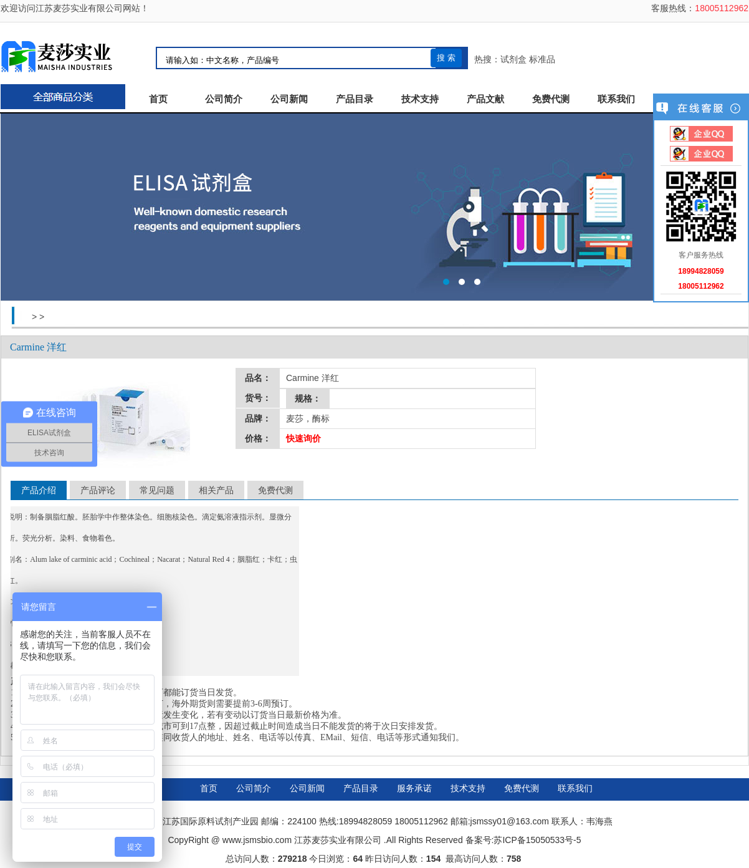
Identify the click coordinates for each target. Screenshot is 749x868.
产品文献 (485, 99)
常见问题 (157, 490)
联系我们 (616, 99)
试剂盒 (513, 59)
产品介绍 (38, 490)
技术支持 (420, 99)
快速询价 (303, 438)
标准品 (542, 59)
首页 (158, 99)
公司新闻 (289, 99)
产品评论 (97, 490)
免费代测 (551, 99)
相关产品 (216, 490)
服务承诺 (414, 788)
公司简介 (223, 99)
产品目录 (354, 99)
